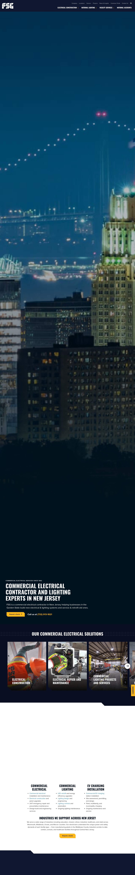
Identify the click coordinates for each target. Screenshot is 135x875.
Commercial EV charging (95, 793)
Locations (82, 3)
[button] (131, 3)
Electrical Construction (67, 7)
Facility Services (106, 7)
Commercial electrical (37, 793)
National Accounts (124, 7)
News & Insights (104, 3)
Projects (95, 3)
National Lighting (88, 7)
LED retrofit (62, 793)
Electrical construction (38, 798)
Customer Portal (115, 3)
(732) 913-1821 (44, 614)
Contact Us (125, 3)
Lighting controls (64, 803)
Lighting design (63, 798)
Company (74, 3)
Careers (88, 3)
